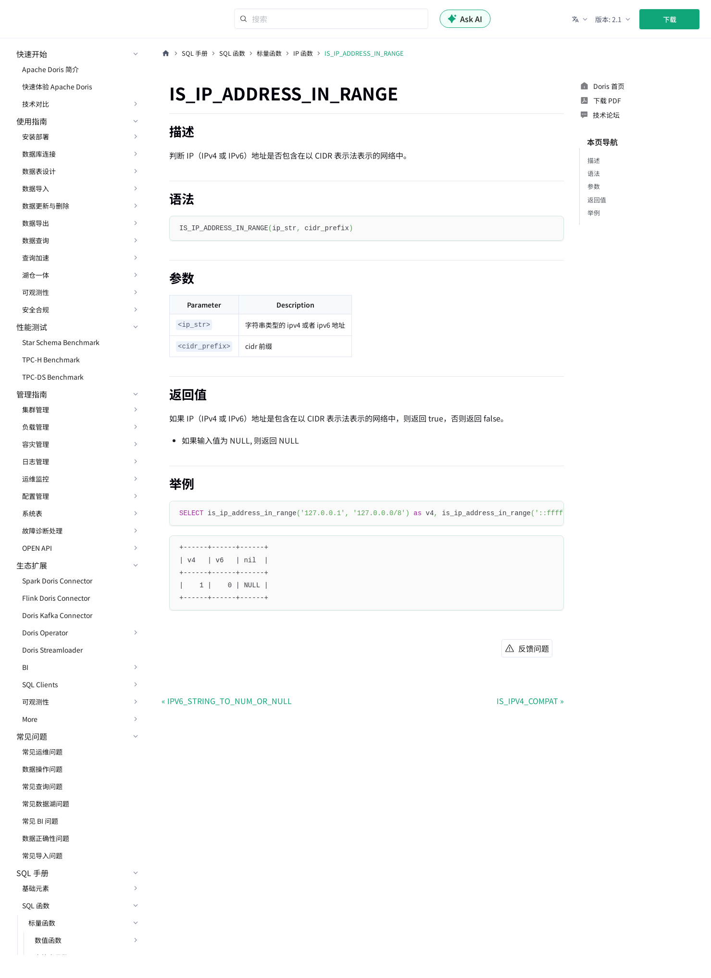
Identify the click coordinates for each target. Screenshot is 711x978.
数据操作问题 (42, 769)
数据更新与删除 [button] (45, 205)
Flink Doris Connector (56, 598)
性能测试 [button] (31, 327)
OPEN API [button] (37, 548)
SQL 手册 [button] (32, 873)
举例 (593, 212)
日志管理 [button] (35, 461)
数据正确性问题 (45, 838)
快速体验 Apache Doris (57, 86)
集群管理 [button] (35, 409)
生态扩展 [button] (31, 565)
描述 (593, 160)
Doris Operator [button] (45, 632)
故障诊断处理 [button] (42, 530)
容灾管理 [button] (35, 444)
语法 (593, 173)
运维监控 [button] (35, 478)
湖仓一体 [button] (35, 275)
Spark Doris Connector (57, 580)
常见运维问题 (42, 751)
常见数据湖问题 (45, 803)
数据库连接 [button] (39, 154)
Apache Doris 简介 (50, 69)
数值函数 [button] (48, 940)
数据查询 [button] (35, 240)
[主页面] (166, 53)
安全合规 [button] (35, 309)
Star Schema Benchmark (61, 342)
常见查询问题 (42, 786)
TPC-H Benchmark (51, 359)
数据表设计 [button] (39, 171)
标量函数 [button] (41, 923)
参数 (593, 186)
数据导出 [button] (35, 223)
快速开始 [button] (31, 54)
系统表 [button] (32, 513)
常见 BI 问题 (40, 821)
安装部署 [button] (35, 136)
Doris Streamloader (52, 650)
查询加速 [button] (35, 257)
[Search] (331, 18)
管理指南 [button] (31, 394)
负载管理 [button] (35, 427)
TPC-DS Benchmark (53, 377)
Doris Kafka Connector (57, 615)
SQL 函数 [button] (36, 905)
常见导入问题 (42, 855)
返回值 (596, 199)
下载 (669, 19)
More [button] (29, 719)
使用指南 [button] (31, 121)
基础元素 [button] (35, 888)
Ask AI (465, 19)
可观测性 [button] (35, 292)
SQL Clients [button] (40, 684)
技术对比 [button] (35, 104)
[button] (580, 19)
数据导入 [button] (35, 188)
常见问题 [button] (31, 736)
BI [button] (25, 667)
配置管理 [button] (35, 496)
